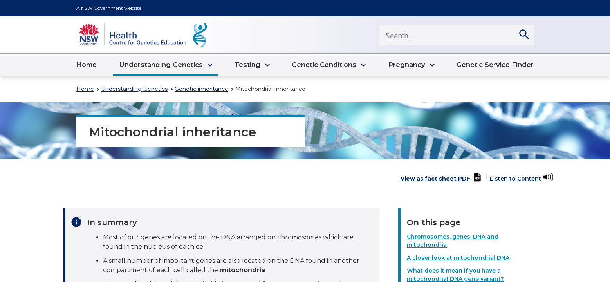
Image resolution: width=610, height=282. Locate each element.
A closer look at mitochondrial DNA (458, 257)
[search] (524, 35)
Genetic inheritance (201, 88)
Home (85, 88)
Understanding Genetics (134, 88)
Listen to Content (515, 178)
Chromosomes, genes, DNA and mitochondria (452, 240)
